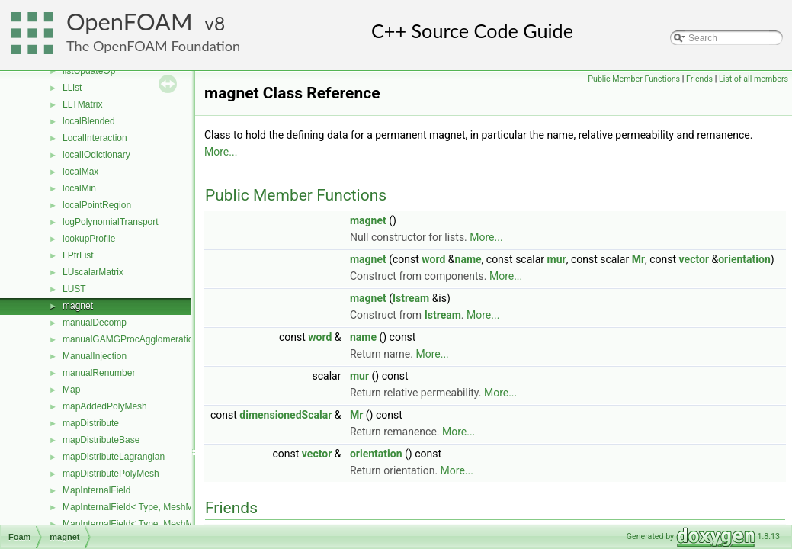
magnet (78, 305)
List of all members (753, 79)
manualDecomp (95, 322)
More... (220, 152)
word (433, 259)
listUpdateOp (89, 71)
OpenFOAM (129, 22)
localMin (79, 188)
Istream (411, 298)
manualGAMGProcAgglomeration (130, 339)
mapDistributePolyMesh (111, 473)
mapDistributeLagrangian (114, 456)
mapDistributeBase (101, 440)
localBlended (89, 121)
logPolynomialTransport (111, 222)
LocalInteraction (95, 138)
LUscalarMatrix (93, 272)
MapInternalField (96, 490)
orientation (744, 259)
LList (72, 87)
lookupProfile (89, 238)
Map (71, 389)
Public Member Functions (634, 79)
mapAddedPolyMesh (105, 406)
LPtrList (78, 255)
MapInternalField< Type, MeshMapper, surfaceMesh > (172, 523)
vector (694, 259)
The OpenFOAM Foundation (153, 45)
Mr (638, 259)
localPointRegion (97, 205)
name (468, 259)
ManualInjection (95, 356)
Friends (699, 79)
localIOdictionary (96, 154)
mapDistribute (91, 423)
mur (556, 259)
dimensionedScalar (285, 415)
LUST (74, 289)
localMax (80, 171)
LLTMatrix (82, 104)
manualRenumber (99, 373)
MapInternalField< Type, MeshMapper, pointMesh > (167, 507)
